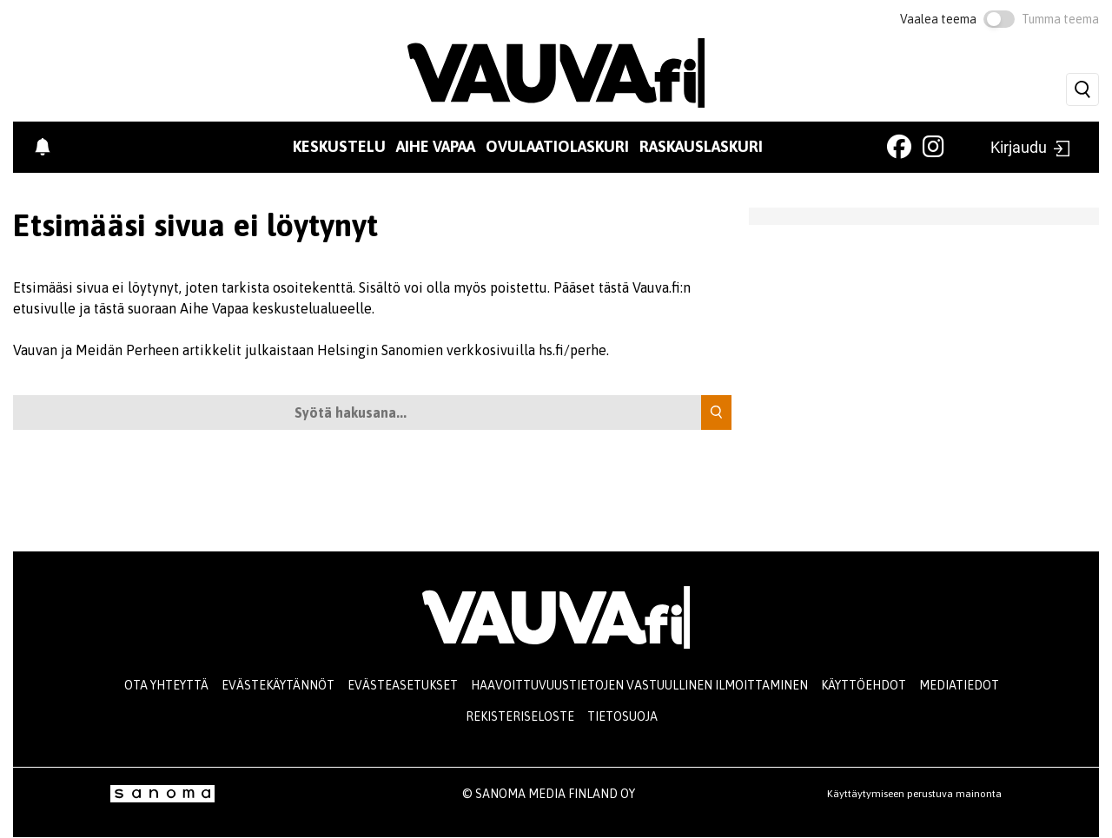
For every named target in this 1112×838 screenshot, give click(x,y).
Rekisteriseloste (520, 716)
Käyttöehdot (863, 685)
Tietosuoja (622, 716)
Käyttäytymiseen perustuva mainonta (914, 794)
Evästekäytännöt (278, 685)
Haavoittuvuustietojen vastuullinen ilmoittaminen (639, 685)
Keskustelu (339, 146)
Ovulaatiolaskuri (557, 146)
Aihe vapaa (435, 146)
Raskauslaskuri (701, 146)
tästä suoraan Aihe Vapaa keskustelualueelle (233, 308)
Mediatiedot (959, 685)
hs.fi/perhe (572, 350)
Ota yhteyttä (166, 685)
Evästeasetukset (403, 685)
